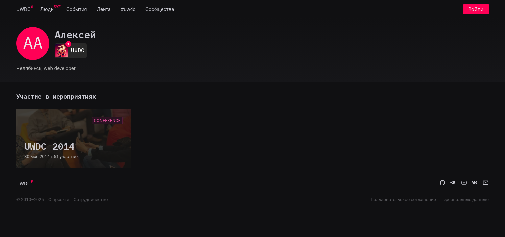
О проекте (58, 199)
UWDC (23, 9)
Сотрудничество (91, 199)
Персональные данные (464, 199)
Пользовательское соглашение (403, 199)
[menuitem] (23, 9)
